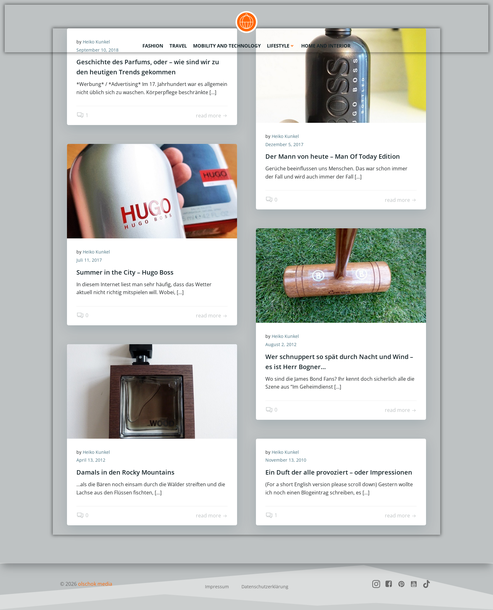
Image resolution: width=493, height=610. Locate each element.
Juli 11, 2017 (89, 260)
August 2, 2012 (280, 344)
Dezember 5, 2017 (284, 144)
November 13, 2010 (285, 460)
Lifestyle (281, 46)
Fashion (152, 46)
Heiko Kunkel (285, 136)
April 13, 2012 (90, 460)
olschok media (95, 583)
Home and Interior (326, 46)
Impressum (217, 587)
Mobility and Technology (227, 46)
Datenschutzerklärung (264, 587)
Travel (178, 46)
